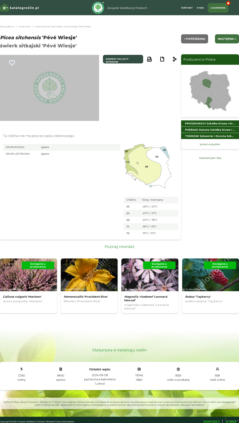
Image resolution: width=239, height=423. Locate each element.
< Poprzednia (194, 39)
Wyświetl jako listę (210, 157)
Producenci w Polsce (199, 59)
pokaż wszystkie (210, 144)
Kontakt (187, 7)
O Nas (200, 7)
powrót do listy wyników (117, 60)
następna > (227, 39)
